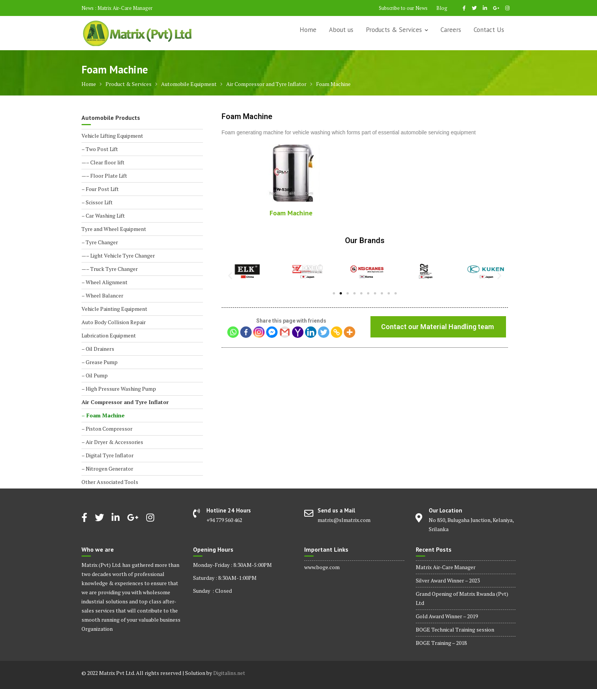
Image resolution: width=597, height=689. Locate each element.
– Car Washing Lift (103, 215)
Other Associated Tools (109, 481)
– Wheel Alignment (104, 282)
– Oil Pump (94, 375)
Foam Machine (291, 212)
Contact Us (489, 29)
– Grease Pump (99, 362)
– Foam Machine (103, 415)
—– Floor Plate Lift (104, 175)
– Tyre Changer (99, 242)
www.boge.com (322, 567)
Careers (451, 29)
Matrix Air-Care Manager (125, 8)
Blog (441, 8)
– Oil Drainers (97, 348)
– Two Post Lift (99, 149)
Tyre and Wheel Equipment (113, 228)
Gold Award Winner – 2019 (447, 616)
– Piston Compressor (106, 428)
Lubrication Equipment (108, 335)
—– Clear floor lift (103, 162)
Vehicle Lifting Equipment (112, 135)
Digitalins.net (229, 672)
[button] (334, 293)
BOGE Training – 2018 (441, 642)
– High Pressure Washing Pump (118, 388)
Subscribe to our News (403, 8)
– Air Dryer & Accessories (112, 442)
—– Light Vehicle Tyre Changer (118, 255)
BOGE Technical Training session (455, 629)
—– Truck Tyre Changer (109, 268)
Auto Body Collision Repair (113, 322)
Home (308, 29)
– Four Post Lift (100, 189)
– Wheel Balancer (102, 295)
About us (341, 29)
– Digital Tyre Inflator (107, 455)
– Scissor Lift (97, 202)
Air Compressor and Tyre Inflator (125, 402)
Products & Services (394, 29)
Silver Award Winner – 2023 (448, 580)
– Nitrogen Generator (107, 468)
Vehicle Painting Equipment (114, 308)
